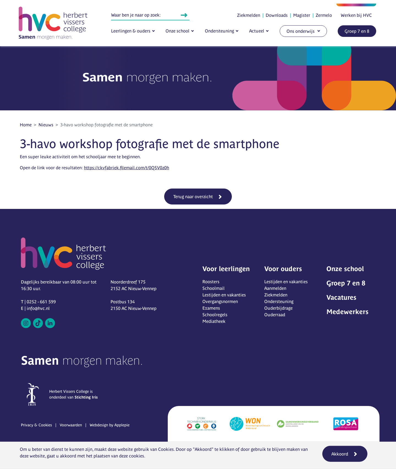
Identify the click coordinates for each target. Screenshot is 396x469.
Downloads (277, 15)
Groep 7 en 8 (357, 31)
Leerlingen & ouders (130, 30)
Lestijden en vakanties (224, 294)
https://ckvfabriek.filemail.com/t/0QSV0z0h (126, 167)
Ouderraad (274, 314)
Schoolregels (214, 314)
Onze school (177, 30)
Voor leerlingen (226, 268)
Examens (211, 308)
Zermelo (324, 15)
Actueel (256, 30)
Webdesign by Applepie (110, 425)
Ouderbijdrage (278, 308)
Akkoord (339, 453)
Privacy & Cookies (36, 425)
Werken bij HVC (356, 15)
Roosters (210, 281)
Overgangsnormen (220, 301)
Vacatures (341, 297)
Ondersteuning (219, 30)
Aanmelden (275, 288)
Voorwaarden (71, 425)
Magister (301, 15)
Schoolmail (213, 288)
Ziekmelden (248, 15)
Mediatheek (214, 321)
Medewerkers (347, 311)
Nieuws (45, 124)
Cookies (166, 449)
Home (26, 124)
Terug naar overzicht (193, 196)
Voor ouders (283, 268)
